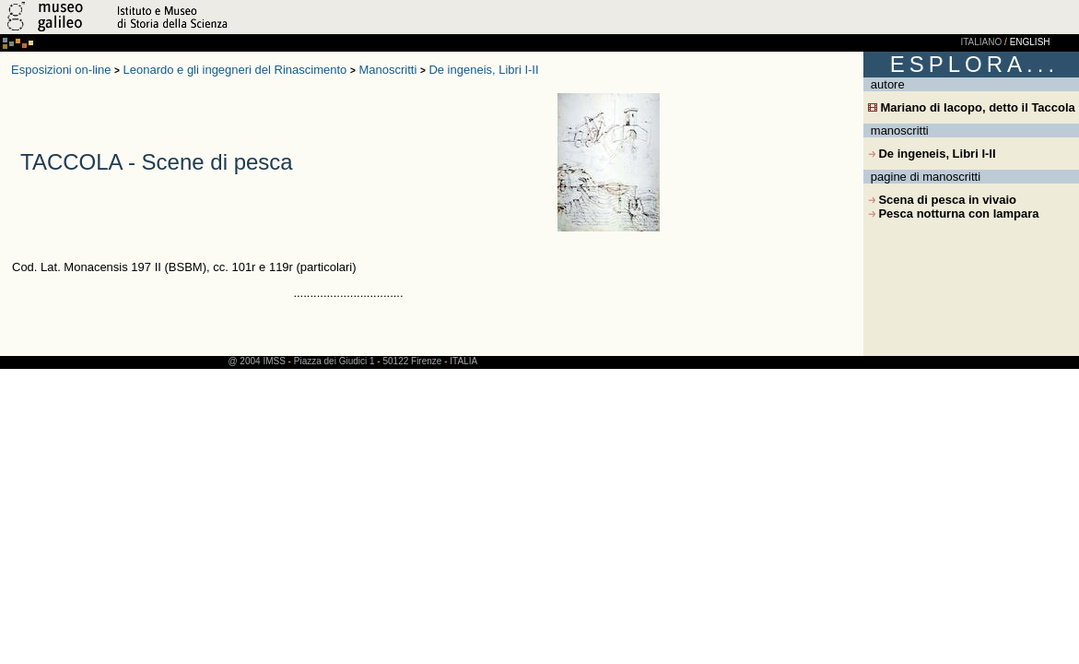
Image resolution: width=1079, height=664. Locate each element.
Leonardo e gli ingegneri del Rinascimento (235, 70)
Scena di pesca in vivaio (942, 200)
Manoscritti (387, 70)
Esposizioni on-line (61, 70)
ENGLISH (1030, 42)
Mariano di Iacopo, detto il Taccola (971, 107)
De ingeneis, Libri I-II (483, 70)
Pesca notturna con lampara (953, 213)
